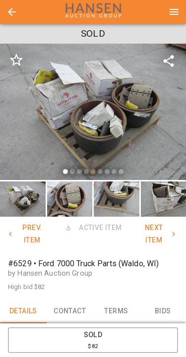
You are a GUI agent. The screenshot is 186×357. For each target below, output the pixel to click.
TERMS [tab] (116, 311)
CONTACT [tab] (70, 311)
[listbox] (93, 113)
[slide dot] (65, 171)
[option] (93, 113)
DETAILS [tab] (23, 311)
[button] (12, 12)
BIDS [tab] (162, 311)
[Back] (12, 12)
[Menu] (174, 12)
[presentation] (93, 12)
